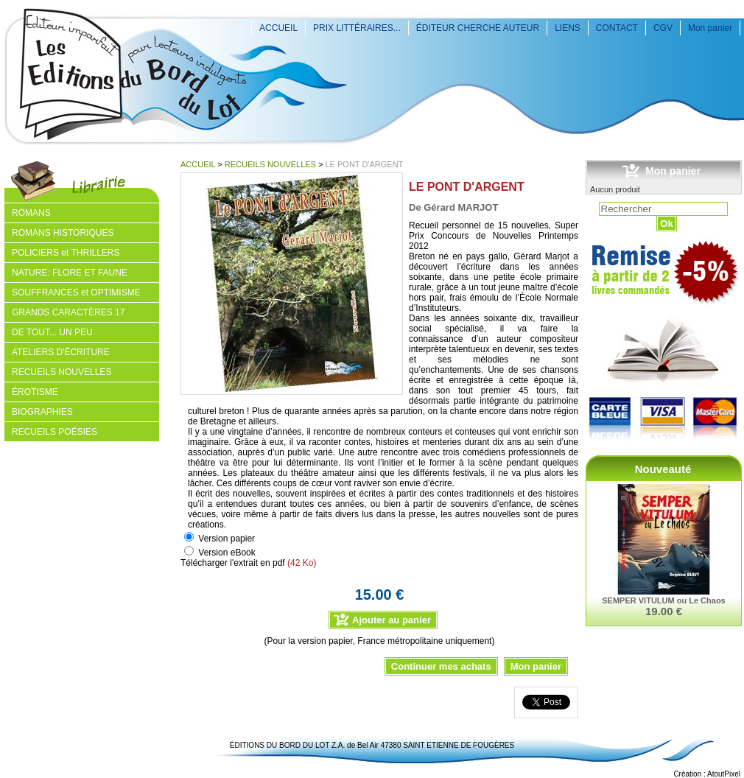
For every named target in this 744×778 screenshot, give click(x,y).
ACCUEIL (278, 28)
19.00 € (663, 611)
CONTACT (617, 28)
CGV (663, 28)
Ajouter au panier (391, 619)
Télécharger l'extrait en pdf (232, 563)
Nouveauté (663, 469)
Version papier (226, 538)
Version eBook (226, 552)
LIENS (567, 28)
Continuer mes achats (441, 666)
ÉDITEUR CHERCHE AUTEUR (477, 28)
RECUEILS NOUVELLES (270, 164)
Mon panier (710, 28)
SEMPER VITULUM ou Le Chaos (663, 600)
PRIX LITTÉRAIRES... (357, 28)
